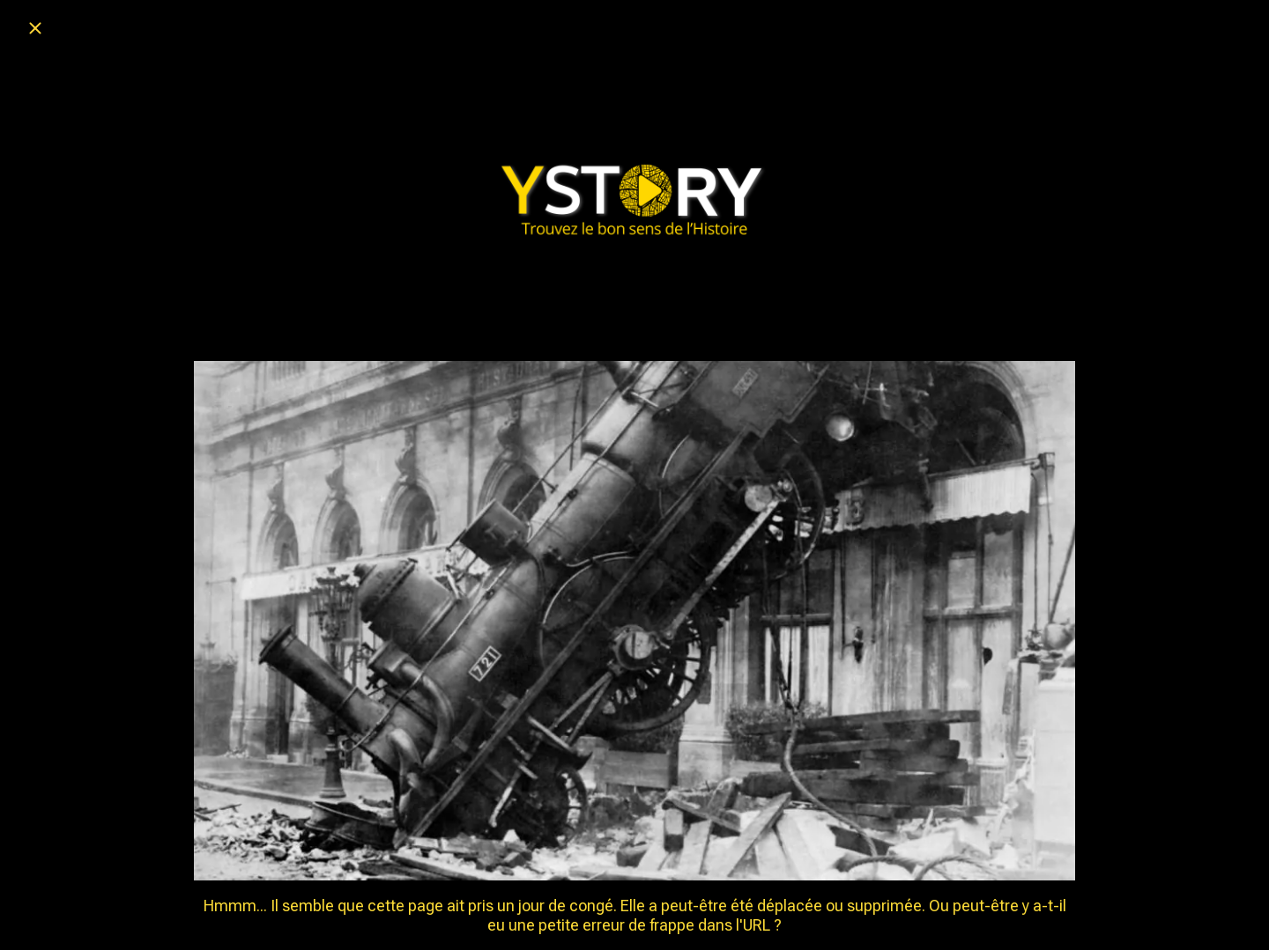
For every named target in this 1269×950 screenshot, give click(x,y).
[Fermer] (35, 28)
